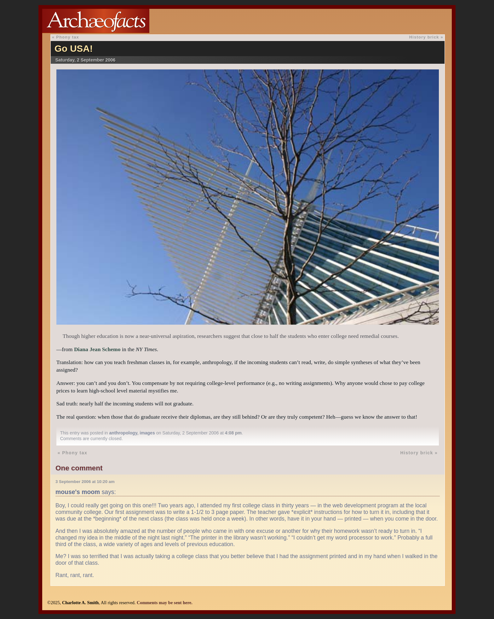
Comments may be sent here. (164, 602)
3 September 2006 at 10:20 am (85, 481)
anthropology (123, 432)
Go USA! (74, 48)
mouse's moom (77, 491)
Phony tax (67, 37)
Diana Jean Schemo (97, 349)
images (147, 432)
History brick (424, 37)
